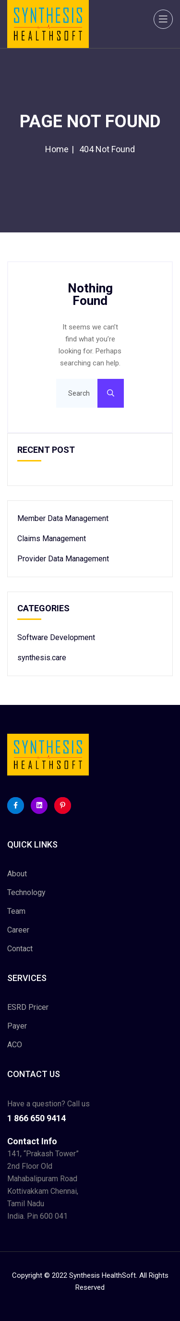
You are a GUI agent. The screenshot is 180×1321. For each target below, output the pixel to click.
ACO (14, 1044)
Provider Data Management (63, 558)
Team (16, 911)
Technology (26, 892)
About (17, 873)
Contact (20, 948)
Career (18, 929)
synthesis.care (41, 657)
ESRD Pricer (27, 1007)
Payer (17, 1025)
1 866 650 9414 (36, 1118)
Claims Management (51, 538)
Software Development (56, 637)
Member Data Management (62, 518)
